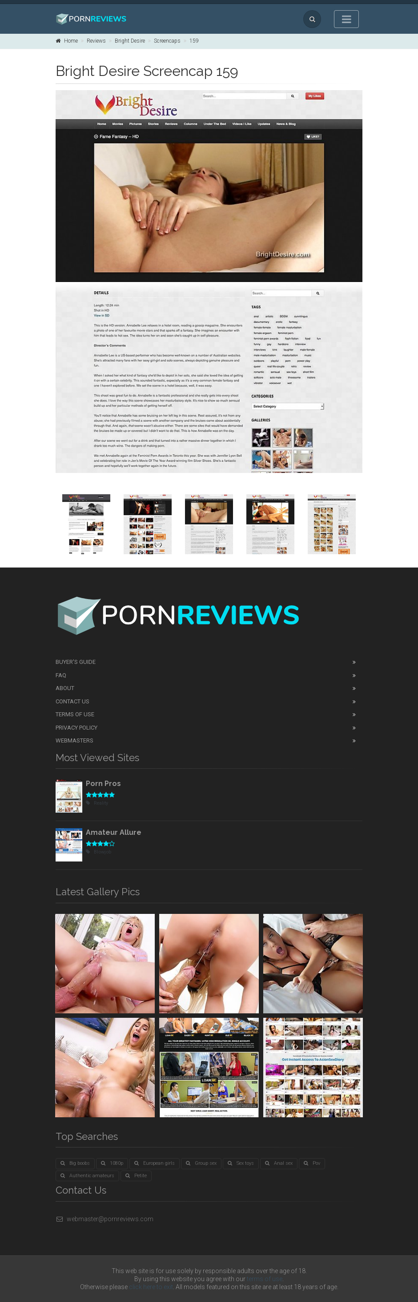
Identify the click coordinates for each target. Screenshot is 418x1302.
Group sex (201, 1163)
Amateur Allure (113, 832)
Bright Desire (130, 41)
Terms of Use (75, 714)
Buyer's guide (76, 662)
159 (194, 41)
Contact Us (72, 701)
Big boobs (75, 1163)
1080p (112, 1163)
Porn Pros (103, 783)
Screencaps (167, 41)
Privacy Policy (76, 727)
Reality (97, 803)
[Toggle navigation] (346, 19)
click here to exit (151, 1286)
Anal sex (279, 1163)
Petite (136, 1176)
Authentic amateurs (87, 1176)
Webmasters (74, 740)
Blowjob (98, 852)
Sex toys (241, 1163)
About (65, 688)
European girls (154, 1163)
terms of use (264, 1278)
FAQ (61, 675)
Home (67, 41)
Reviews (96, 41)
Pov (312, 1163)
